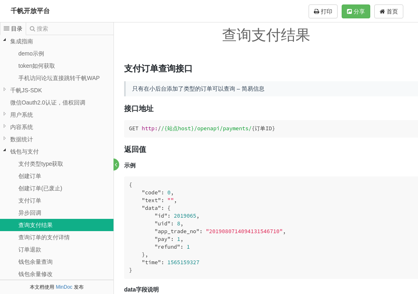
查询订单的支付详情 (44, 237)
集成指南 (21, 41)
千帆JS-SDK (26, 90)
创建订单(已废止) (40, 188)
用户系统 (21, 114)
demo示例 (31, 53)
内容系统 (21, 127)
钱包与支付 (24, 151)
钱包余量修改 (35, 274)
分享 (356, 11)
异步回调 (29, 212)
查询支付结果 (35, 225)
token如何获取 (36, 65)
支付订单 (29, 200)
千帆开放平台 (30, 10)
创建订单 (29, 176)
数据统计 (21, 139)
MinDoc (64, 287)
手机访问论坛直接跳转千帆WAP (59, 78)
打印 (323, 11)
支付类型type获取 (40, 163)
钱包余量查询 (35, 261)
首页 (389, 11)
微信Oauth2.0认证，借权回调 (47, 102)
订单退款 (29, 249)
